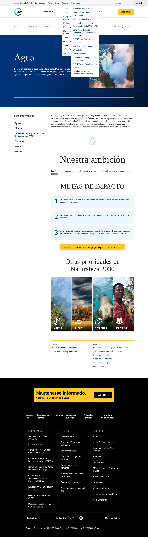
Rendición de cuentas (42, 416)
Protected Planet (79, 54)
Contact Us (31, 518)
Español (139, 3)
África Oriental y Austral (103, 442)
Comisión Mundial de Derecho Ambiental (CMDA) (40, 459)
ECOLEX (77, 50)
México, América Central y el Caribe (106, 469)
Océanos (19, 141)
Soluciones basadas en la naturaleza (72, 475)
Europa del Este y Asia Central (103, 449)
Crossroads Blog (112, 518)
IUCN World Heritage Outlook (82, 40)
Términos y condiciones (107, 416)
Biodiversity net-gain (101, 362)
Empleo (59, 415)
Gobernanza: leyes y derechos (64, 351)
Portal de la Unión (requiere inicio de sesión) (84, 59)
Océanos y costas (69, 482)
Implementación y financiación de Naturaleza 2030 (29, 134)
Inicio (17, 26)
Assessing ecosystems (102, 359)
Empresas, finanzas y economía (64, 348)
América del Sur (100, 488)
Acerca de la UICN (21, 3)
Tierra (18, 151)
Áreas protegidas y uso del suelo (73, 489)
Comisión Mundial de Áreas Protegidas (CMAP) (40, 468)
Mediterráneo (99, 462)
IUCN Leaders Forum (82, 46)
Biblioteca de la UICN (82, 19)
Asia (95, 436)
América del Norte (101, 477)
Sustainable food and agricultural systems (110, 348)
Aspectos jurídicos (88, 416)
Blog (57, 3)
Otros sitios (75, 3)
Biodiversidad (67, 436)
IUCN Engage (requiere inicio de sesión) (85, 65)
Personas (19, 146)
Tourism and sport (100, 355)
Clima (18, 128)
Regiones (65, 3)
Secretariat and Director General (39, 437)
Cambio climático (68, 451)
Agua (17, 123)
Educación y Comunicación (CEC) (40, 488)
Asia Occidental (100, 500)
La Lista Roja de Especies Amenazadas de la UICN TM (85, 24)
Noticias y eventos (38, 3)
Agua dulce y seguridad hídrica (71, 458)
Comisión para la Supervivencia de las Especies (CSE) (37, 478)
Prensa (50, 3)
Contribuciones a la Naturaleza (81, 14)
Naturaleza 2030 (49, 12)
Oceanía (97, 482)
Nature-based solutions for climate (107, 351)
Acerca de (29, 416)
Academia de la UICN (82, 9)
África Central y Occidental (105, 494)
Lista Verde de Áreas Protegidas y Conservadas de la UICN (84, 33)
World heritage (99, 366)
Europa (96, 456)
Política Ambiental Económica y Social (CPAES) (41, 505)
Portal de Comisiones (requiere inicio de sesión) (83, 72)
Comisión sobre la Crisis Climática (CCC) (39, 451)
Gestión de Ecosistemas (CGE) (39, 496)
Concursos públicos (71, 416)
